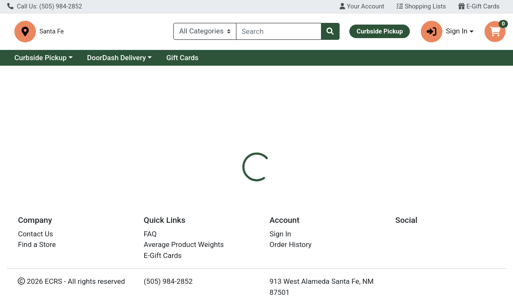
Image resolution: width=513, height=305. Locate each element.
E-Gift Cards (478, 6)
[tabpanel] (363, 226)
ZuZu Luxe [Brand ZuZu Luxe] (319, 218)
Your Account (362, 6)
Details (237, 184)
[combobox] (278, 33)
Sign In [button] (444, 33)
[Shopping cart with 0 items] (495, 33)
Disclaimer (277, 184)
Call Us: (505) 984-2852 (44, 6)
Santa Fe (166, 33)
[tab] (237, 184)
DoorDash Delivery (116, 61)
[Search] (278, 33)
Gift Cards (182, 61)
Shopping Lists (421, 6)
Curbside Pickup (40, 61)
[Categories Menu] (204, 33)
